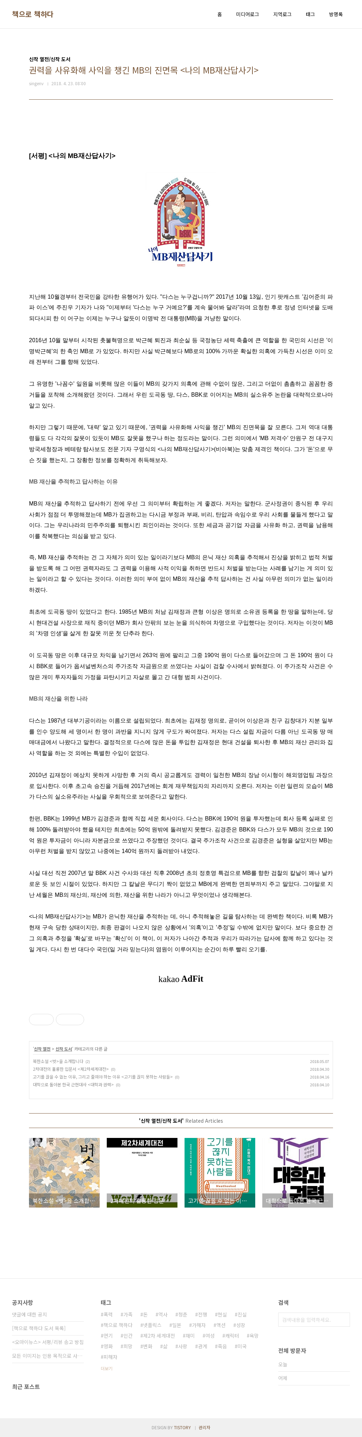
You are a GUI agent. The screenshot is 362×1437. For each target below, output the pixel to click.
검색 (343, 1319)
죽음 (222, 1346)
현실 (222, 1314)
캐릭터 (232, 1335)
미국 (242, 1346)
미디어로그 (247, 14)
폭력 (108, 1314)
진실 (242, 1314)
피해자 (110, 1356)
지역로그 (282, 14)
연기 (108, 1335)
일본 (176, 1324)
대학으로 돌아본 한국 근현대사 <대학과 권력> (73, 1084)
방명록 (336, 14)
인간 (128, 1335)
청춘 (182, 1314)
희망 (128, 1346)
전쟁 (202, 1314)
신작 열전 (42, 1049)
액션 (221, 1324)
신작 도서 (64, 1049)
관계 (202, 1346)
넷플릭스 (152, 1324)
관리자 (204, 1427)
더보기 (106, 1368)
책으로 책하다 (33, 14)
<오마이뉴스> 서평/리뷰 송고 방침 (48, 1341)
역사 (163, 1314)
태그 (310, 14)
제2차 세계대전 (159, 1335)
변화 (147, 1346)
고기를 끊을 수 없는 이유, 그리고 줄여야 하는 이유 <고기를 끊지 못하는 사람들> (103, 1077)
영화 (108, 1346)
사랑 (182, 1346)
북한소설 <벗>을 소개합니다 (58, 1061)
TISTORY (182, 1427)
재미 (190, 1335)
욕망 (254, 1335)
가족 (128, 1314)
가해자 (199, 1324)
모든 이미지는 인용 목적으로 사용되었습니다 (48, 1355)
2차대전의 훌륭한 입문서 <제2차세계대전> (71, 1069)
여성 (210, 1335)
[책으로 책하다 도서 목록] (39, 1328)
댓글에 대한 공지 (29, 1314)
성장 (240, 1324)
